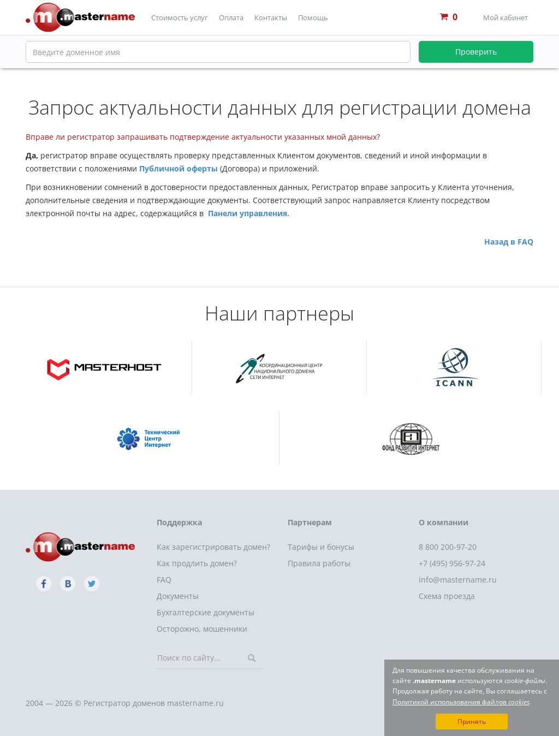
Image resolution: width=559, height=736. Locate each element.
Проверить (476, 51)
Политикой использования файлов (461, 702)
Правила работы (319, 563)
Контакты (270, 17)
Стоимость (179, 17)
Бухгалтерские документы (205, 612)
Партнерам (310, 522)
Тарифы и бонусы (321, 547)
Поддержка (179, 522)
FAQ (164, 579)
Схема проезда (447, 596)
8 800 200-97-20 (448, 547)
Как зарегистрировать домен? (213, 547)
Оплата (231, 17)
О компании (443, 522)
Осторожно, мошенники (202, 629)
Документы (178, 596)
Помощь (313, 17)
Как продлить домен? (197, 563)
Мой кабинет (505, 17)
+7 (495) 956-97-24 (452, 563)
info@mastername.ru (458, 579)
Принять (471, 721)
